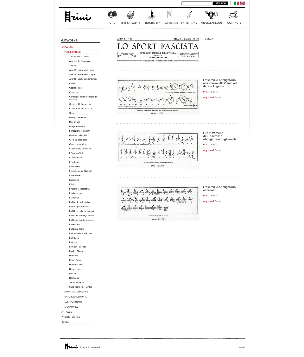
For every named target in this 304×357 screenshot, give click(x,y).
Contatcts (234, 19)
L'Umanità (74, 198)
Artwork (170, 19)
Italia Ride (74, 180)
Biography (152, 19)
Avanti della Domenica (79, 61)
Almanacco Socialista (79, 56)
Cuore (72, 113)
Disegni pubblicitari (78, 117)
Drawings (67, 47)
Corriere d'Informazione (80, 104)
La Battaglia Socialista (79, 206)
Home (111, 19)
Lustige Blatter (76, 251)
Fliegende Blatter (77, 126)
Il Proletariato (75, 157)
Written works (70, 317)
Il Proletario (74, 162)
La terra (73, 242)
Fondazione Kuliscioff (79, 131)
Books (65, 322)
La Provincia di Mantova (80, 233)
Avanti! (72, 65)
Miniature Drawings (76, 292)
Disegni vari (74, 122)
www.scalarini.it (77, 16)
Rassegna (74, 278)
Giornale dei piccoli (78, 140)
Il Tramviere (74, 175)
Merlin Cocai (75, 260)
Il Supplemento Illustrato (80, 171)
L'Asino (72, 184)
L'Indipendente (76, 193)
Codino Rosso (76, 88)
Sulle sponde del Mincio (80, 287)
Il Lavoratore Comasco (80, 148)
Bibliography (130, 19)
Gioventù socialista (78, 144)
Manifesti (73, 255)
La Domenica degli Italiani (81, 215)
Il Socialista (74, 166)
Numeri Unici (75, 269)
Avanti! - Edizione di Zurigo (82, 74)
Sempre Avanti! (76, 282)
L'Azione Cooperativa (79, 189)
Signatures (71, 307)
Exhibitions (189, 19)
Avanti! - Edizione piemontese (83, 79)
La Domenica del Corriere (81, 220)
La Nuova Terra (76, 229)
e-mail (242, 347)
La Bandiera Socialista (79, 202)
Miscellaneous (212, 19)
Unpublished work (75, 297)
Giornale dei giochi (78, 135)
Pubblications (72, 52)
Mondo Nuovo (76, 264)
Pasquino (73, 273)
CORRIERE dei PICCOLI (81, 108)
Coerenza (74, 92)
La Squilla (74, 238)
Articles (66, 312)
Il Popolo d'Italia (76, 153)
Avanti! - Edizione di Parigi (81, 70)
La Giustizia (74, 224)
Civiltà (72, 83)
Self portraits (73, 302)
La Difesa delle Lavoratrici (81, 211)
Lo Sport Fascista (77, 247)
